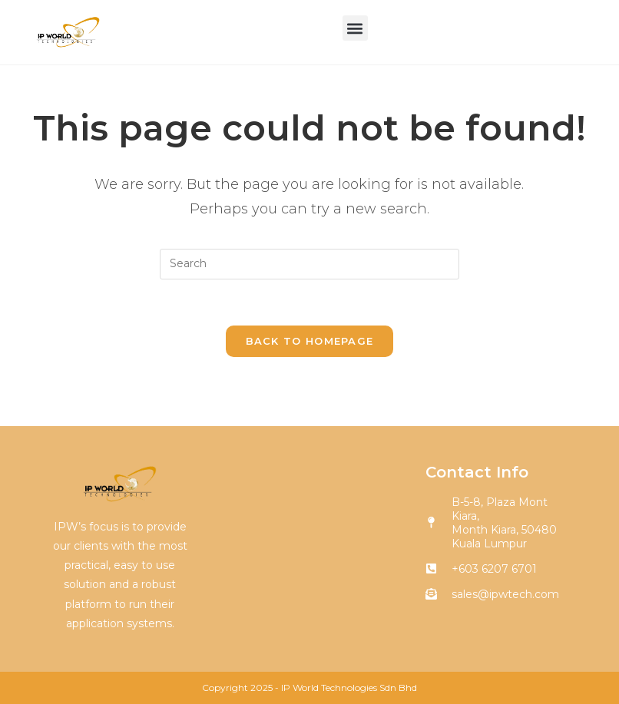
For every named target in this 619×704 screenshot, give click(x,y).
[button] (355, 28)
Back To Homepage (310, 341)
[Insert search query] (309, 264)
